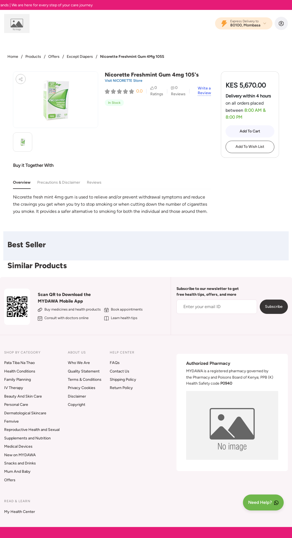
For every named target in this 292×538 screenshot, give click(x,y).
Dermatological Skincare (25, 413)
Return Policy (121, 387)
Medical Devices (18, 446)
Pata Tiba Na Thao (19, 362)
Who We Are (79, 362)
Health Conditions (19, 371)
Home (12, 56)
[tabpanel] (112, 204)
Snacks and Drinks (20, 463)
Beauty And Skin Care (23, 396)
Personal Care (16, 404)
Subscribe (274, 306)
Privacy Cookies (81, 387)
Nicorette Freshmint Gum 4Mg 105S (132, 56)
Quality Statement (84, 371)
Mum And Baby (17, 471)
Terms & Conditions (84, 379)
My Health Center (19, 511)
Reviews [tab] (94, 182)
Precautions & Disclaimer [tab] (58, 182)
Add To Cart (250, 131)
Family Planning (17, 379)
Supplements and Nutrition (27, 438)
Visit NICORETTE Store (123, 80)
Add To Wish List (249, 146)
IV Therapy (13, 387)
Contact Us (119, 371)
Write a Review (204, 90)
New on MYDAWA (20, 455)
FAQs (115, 362)
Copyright (76, 404)
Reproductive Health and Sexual (32, 429)
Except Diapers (80, 56)
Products (33, 56)
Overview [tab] (22, 182)
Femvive (11, 421)
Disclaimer (77, 396)
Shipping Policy (123, 379)
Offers (54, 56)
